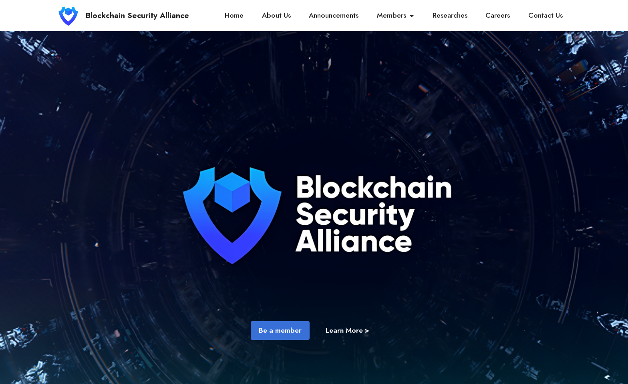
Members (391, 15)
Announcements (333, 15)
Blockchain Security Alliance (137, 15)
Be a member (280, 330)
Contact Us (545, 15)
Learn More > (347, 330)
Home (234, 15)
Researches (450, 15)
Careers (497, 15)
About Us (276, 15)
